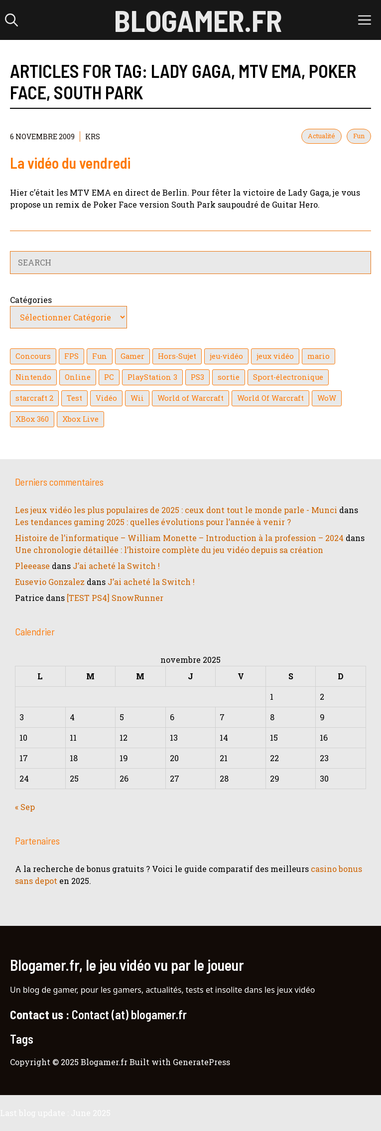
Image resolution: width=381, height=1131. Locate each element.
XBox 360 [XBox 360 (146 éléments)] (32, 419)
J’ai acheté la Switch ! (116, 566)
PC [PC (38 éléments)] (109, 377)
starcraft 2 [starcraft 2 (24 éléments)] (34, 398)
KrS (92, 136)
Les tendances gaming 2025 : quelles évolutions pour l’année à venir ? (153, 522)
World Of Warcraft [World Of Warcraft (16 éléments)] (270, 398)
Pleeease (32, 566)
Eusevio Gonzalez (50, 581)
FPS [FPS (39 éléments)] (71, 356)
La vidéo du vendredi (70, 163)
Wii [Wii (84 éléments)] (137, 398)
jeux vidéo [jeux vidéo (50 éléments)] (275, 356)
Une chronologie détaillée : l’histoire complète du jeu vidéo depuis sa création (169, 550)
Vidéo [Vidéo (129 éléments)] (106, 398)
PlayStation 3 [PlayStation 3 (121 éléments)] (152, 377)
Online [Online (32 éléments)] (78, 377)
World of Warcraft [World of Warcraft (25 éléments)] (190, 398)
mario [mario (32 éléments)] (318, 356)
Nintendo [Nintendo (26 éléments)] (33, 377)
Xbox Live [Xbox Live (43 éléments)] (80, 419)
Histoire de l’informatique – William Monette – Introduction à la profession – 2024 (179, 538)
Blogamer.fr (198, 20)
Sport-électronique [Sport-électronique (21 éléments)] (288, 377)
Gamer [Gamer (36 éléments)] (132, 356)
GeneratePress (201, 1062)
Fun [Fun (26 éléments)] (99, 356)
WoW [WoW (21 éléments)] (326, 398)
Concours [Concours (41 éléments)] (33, 356)
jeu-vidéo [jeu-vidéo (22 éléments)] (226, 356)
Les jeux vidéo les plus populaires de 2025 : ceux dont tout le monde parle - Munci (176, 510)
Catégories (31, 299)
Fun (359, 135)
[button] (11, 20)
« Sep (25, 807)
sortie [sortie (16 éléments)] (229, 377)
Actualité (321, 135)
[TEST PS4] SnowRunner (115, 597)
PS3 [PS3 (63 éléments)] (197, 377)
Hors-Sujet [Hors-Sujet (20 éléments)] (177, 356)
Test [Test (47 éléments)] (74, 398)
